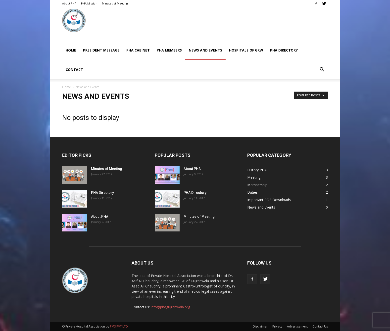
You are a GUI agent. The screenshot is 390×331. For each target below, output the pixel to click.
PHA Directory (284, 50)
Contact (74, 69)
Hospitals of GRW (246, 50)
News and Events (205, 50)
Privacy (277, 326)
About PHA (69, 3)
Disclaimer (260, 326)
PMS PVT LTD (119, 326)
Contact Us (320, 326)
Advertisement (297, 326)
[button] (322, 70)
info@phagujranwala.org (170, 307)
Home (71, 50)
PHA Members (169, 50)
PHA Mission (89, 3)
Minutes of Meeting (115, 3)
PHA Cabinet (138, 50)
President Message (101, 50)
